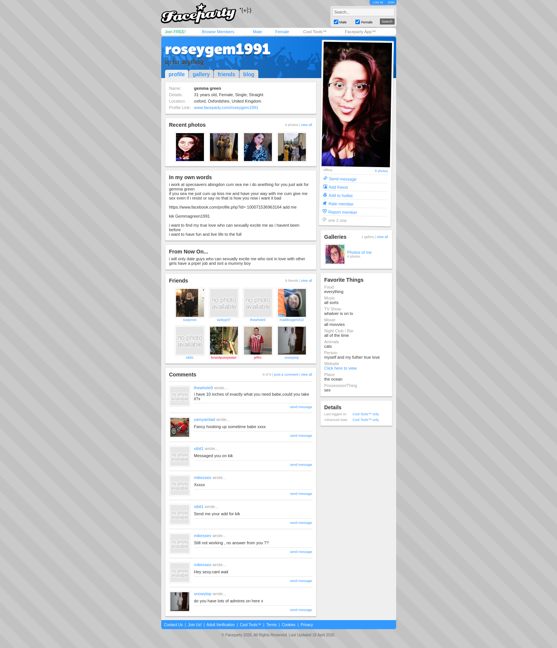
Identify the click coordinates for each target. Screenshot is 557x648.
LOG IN (378, 2)
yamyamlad (204, 419)
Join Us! (195, 625)
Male (257, 31)
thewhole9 (257, 320)
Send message (342, 178)
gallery (201, 74)
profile (177, 74)
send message (301, 407)
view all (306, 125)
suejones (189, 320)
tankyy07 (223, 320)
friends (226, 74)
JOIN (390, 2)
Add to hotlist (341, 195)
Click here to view (340, 368)
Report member (342, 211)
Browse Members (218, 31)
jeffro (258, 357)
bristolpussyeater (223, 357)
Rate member (340, 203)
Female (282, 31)
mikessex (202, 477)
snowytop (291, 357)
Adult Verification (221, 625)
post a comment (286, 374)
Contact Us (173, 625)
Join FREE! (175, 31)
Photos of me (359, 252)
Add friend (338, 186)
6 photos (381, 171)
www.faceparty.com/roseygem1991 (226, 107)
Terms (271, 625)
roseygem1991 (217, 49)
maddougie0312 (291, 320)
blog (249, 74)
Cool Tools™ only (366, 414)
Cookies (288, 625)
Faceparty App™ (360, 31)
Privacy (307, 625)
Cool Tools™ (315, 31)
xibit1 (190, 357)
